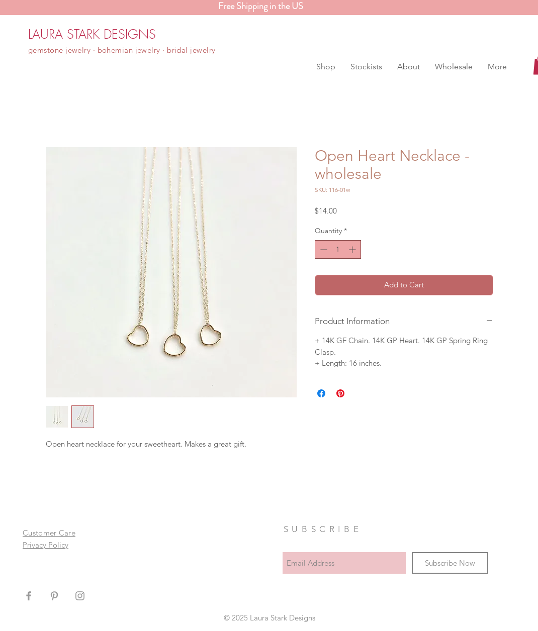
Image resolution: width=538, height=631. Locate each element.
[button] (326, 66)
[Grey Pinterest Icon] (54, 596)
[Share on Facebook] (321, 393)
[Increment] (353, 249)
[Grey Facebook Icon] (29, 596)
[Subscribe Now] (450, 563)
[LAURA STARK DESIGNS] (92, 34)
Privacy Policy (45, 545)
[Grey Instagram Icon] (80, 596)
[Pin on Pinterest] (340, 393)
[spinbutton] (338, 249)
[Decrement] (322, 249)
